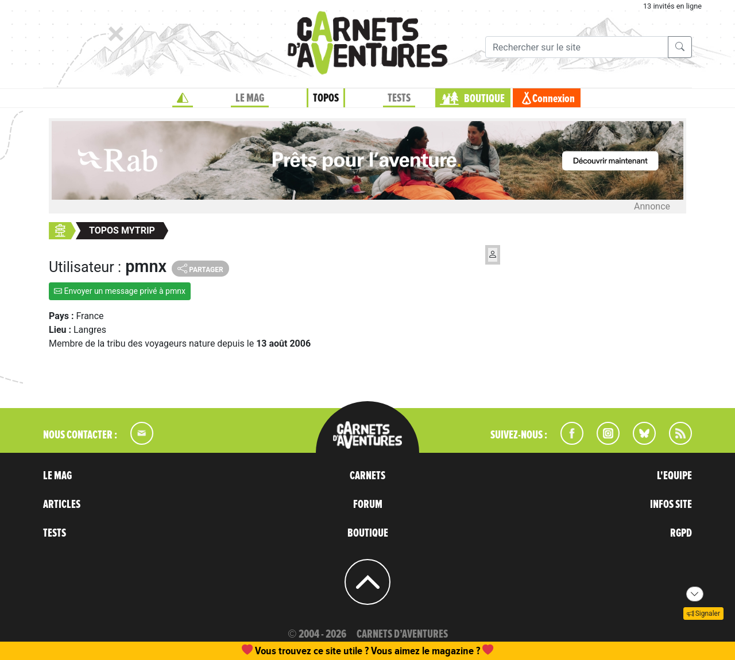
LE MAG (249, 98)
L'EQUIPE (674, 476)
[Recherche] (576, 47)
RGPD (681, 533)
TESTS (399, 98)
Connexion (553, 98)
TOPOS (326, 98)
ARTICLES (61, 504)
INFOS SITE (671, 504)
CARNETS (367, 476)
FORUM (367, 504)
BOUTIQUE (484, 98)
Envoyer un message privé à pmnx (119, 291)
